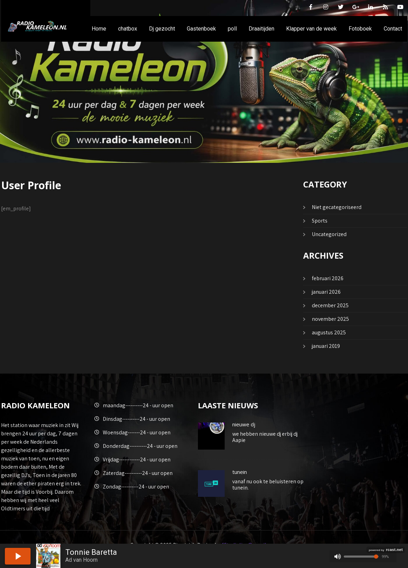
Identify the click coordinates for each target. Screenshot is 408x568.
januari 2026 (326, 291)
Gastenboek (201, 28)
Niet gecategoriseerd (336, 207)
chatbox (127, 28)
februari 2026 (327, 278)
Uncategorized (329, 234)
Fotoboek (360, 28)
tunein (239, 472)
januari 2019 (326, 346)
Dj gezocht (162, 28)
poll (232, 28)
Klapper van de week (311, 28)
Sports (319, 220)
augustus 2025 (329, 332)
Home (99, 28)
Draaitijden (261, 28)
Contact (393, 28)
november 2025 (330, 319)
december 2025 (330, 305)
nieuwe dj (243, 424)
